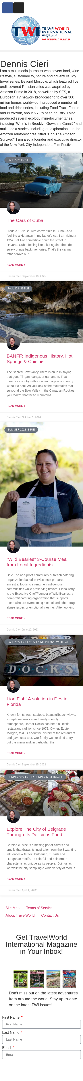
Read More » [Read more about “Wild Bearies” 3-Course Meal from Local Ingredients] (16, 618)
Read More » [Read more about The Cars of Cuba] (16, 264)
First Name (11, 1017)
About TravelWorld (20, 915)
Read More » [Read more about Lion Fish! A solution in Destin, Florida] (16, 753)
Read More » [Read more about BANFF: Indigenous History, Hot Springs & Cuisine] (16, 405)
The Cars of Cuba (25, 220)
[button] (41, 51)
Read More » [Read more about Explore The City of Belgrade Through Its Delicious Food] (16, 878)
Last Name (11, 1032)
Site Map (12, 908)
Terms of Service (39, 908)
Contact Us (50, 915)
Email (7, 1048)
